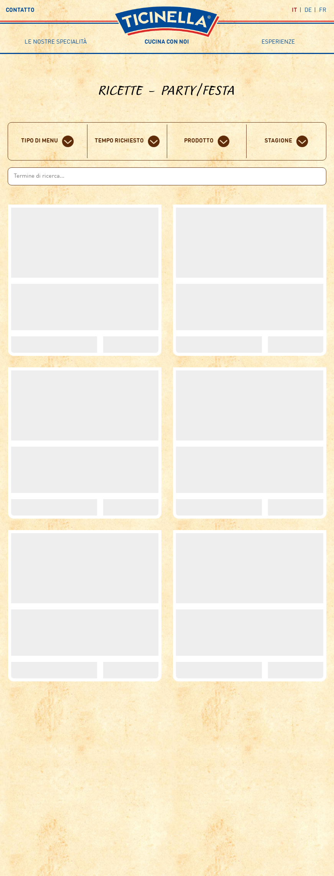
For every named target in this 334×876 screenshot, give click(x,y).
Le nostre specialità (56, 42)
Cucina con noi (167, 42)
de (308, 10)
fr (322, 10)
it (294, 10)
